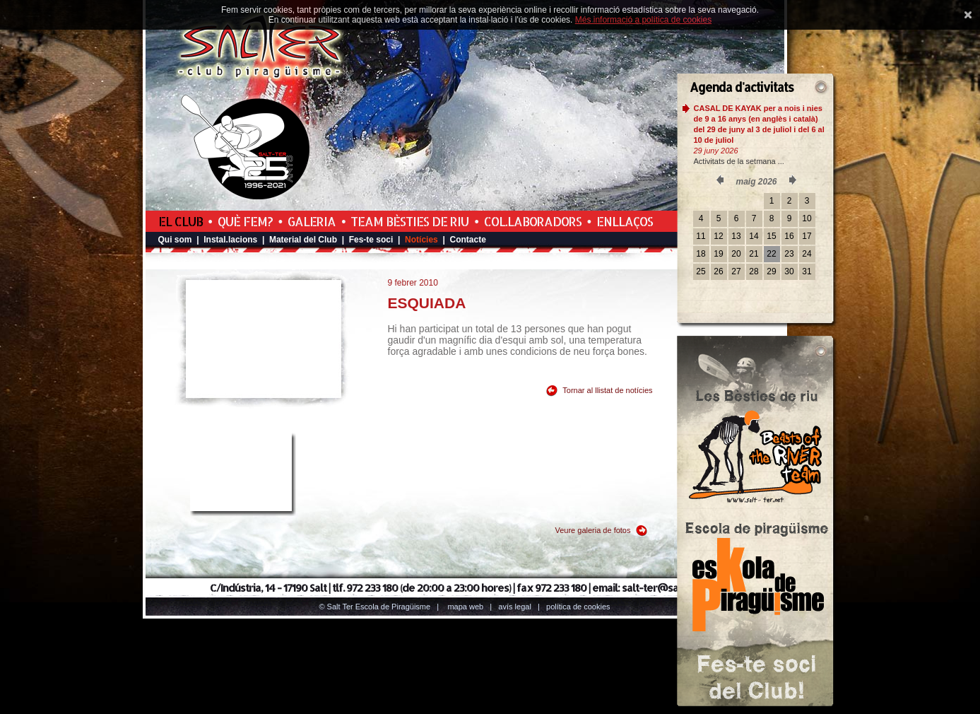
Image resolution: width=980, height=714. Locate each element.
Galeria (312, 221)
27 (735, 271)
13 (735, 236)
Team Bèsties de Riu (409, 221)
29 (771, 271)
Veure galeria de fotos (592, 530)
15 (771, 236)
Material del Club (303, 240)
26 (718, 271)
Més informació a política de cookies (643, 20)
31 (806, 271)
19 (718, 254)
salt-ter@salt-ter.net (671, 588)
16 (788, 236)
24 (806, 254)
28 (753, 271)
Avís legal (514, 606)
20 (735, 254)
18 (700, 254)
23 (788, 254)
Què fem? (245, 221)
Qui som (175, 240)
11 (700, 236)
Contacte (467, 240)
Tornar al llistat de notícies (607, 390)
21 (753, 254)
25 (700, 271)
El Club (180, 221)
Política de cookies (578, 606)
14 (753, 236)
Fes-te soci (371, 240)
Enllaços (624, 221)
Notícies (421, 240)
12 (718, 236)
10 (806, 218)
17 (806, 236)
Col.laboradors (532, 221)
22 (771, 254)
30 (788, 271)
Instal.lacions (230, 240)
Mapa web (465, 606)
